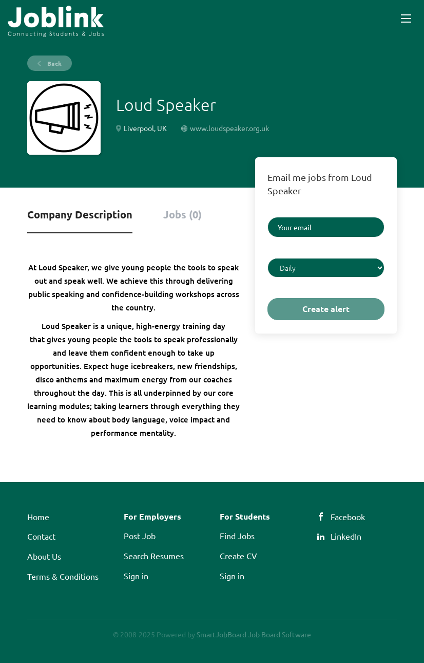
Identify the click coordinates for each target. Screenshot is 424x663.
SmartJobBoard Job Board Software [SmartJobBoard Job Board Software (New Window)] (254, 634)
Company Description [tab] (79, 214)
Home (38, 516)
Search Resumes (154, 555)
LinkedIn (346, 536)
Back (54, 63)
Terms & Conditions (63, 576)
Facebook (348, 516)
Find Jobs (237, 535)
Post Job (140, 535)
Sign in (136, 575)
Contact (41, 536)
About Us (44, 556)
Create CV (238, 555)
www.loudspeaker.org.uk (229, 128)
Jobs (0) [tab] (182, 214)
